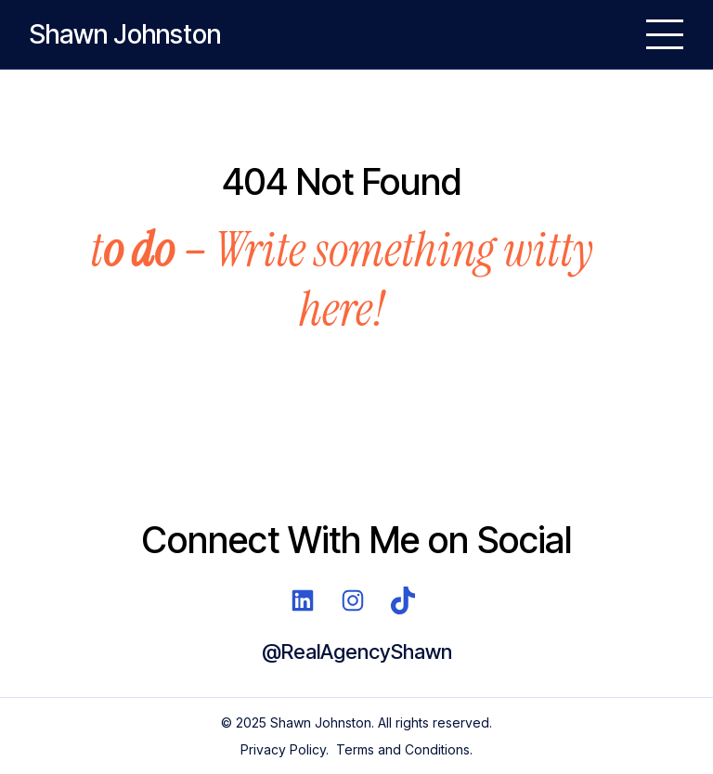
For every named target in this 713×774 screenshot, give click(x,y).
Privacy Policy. (284, 749)
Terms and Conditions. (404, 749)
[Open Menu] (664, 34)
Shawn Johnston (125, 34)
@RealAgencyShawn (357, 651)
